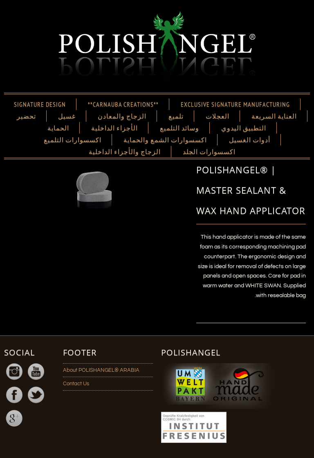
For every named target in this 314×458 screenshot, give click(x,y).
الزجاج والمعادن (122, 116)
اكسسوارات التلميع (72, 140)
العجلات (217, 116)
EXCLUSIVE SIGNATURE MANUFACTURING (235, 104)
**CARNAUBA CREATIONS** (123, 104)
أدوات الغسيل (249, 140)
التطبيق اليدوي (243, 128)
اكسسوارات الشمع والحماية (165, 140)
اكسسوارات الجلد (209, 151)
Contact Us (76, 384)
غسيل (67, 116)
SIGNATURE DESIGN (40, 104)
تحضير (26, 116)
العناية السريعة (274, 116)
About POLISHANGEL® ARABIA (101, 370)
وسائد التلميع (179, 128)
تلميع (176, 116)
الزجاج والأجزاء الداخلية (125, 151)
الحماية (58, 128)
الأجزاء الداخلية (114, 128)
